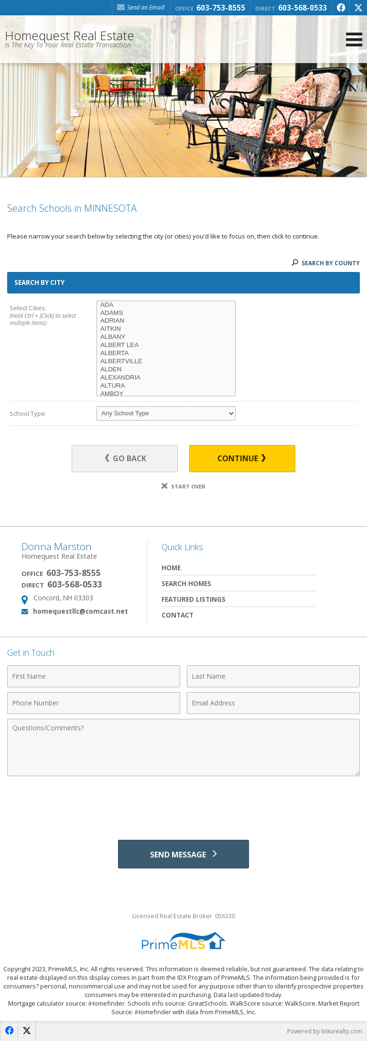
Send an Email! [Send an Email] (141, 7)
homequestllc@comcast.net (80, 611)
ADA (166, 305)
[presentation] (183, 804)
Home (171, 567)
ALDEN (166, 370)
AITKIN (166, 329)
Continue (241, 458)
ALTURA (166, 386)
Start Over (183, 486)
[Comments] (183, 747)
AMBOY (166, 394)
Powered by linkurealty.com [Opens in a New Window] (324, 1031)
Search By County (325, 263)
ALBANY (166, 337)
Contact (178, 614)
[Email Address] (273, 703)
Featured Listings (194, 599)
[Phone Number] (93, 703)
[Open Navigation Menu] (354, 39)
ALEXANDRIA (166, 378)
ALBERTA (166, 353)
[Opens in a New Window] (340, 7)
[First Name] (93, 676)
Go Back (126, 458)
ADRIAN (166, 321)
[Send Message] (183, 854)
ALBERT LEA (166, 345)
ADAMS (166, 313)
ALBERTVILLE (166, 362)
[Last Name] (273, 676)
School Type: (28, 413)
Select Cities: (44, 316)
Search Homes (186, 583)
